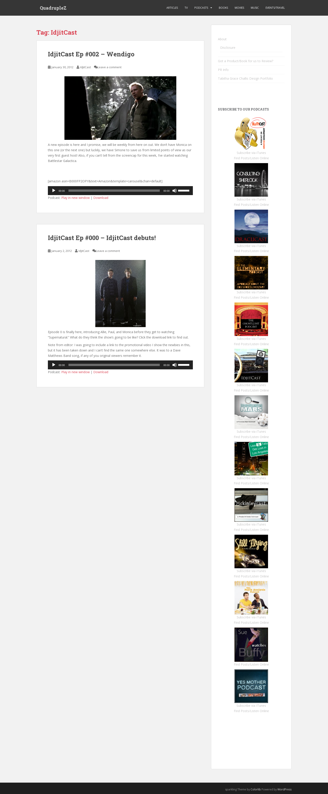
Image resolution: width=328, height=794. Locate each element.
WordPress (284, 789)
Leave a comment (109, 67)
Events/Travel (275, 8)
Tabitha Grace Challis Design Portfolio (245, 78)
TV (186, 8)
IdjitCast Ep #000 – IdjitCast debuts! (102, 238)
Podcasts (201, 8)
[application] (120, 190)
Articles (172, 8)
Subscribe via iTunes (251, 153)
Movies (239, 8)
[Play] (53, 190)
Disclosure (227, 47)
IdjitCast (85, 67)
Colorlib (256, 789)
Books (223, 8)
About (222, 39)
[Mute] (174, 190)
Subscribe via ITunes (251, 705)
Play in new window (75, 198)
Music (255, 8)
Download (100, 198)
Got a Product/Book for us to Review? (245, 61)
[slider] (114, 190)
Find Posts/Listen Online (251, 158)
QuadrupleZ (53, 8)
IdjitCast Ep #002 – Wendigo (91, 54)
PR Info (223, 70)
